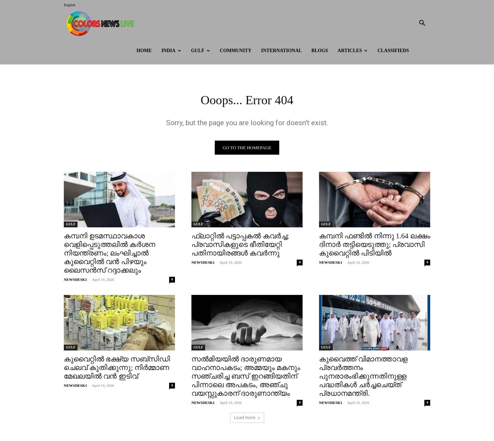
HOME (144, 50)
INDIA (171, 50)
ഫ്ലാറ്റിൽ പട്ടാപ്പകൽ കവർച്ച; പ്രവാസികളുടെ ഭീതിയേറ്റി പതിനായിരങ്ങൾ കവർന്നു (240, 246)
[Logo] (102, 23)
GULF (200, 50)
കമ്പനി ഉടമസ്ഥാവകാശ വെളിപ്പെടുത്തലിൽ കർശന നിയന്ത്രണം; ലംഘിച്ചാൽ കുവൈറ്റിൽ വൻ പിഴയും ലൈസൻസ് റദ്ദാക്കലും (109, 255)
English (69, 5)
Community (236, 50)
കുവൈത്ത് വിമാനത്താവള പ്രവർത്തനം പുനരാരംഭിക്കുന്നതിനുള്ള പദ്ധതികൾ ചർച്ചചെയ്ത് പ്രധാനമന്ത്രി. (363, 378)
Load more (247, 419)
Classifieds (393, 50)
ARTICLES (352, 50)
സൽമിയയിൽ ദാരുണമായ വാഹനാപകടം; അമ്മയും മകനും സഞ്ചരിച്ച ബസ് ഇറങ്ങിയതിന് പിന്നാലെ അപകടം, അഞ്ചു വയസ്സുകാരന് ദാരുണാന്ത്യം (245, 378)
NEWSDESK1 (75, 281)
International (281, 50)
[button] (422, 24)
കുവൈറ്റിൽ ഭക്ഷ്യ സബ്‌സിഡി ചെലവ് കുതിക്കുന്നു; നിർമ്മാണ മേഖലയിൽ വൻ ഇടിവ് (117, 369)
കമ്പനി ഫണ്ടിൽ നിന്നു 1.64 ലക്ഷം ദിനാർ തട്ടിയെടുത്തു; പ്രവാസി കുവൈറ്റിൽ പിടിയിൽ (374, 246)
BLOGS (319, 50)
